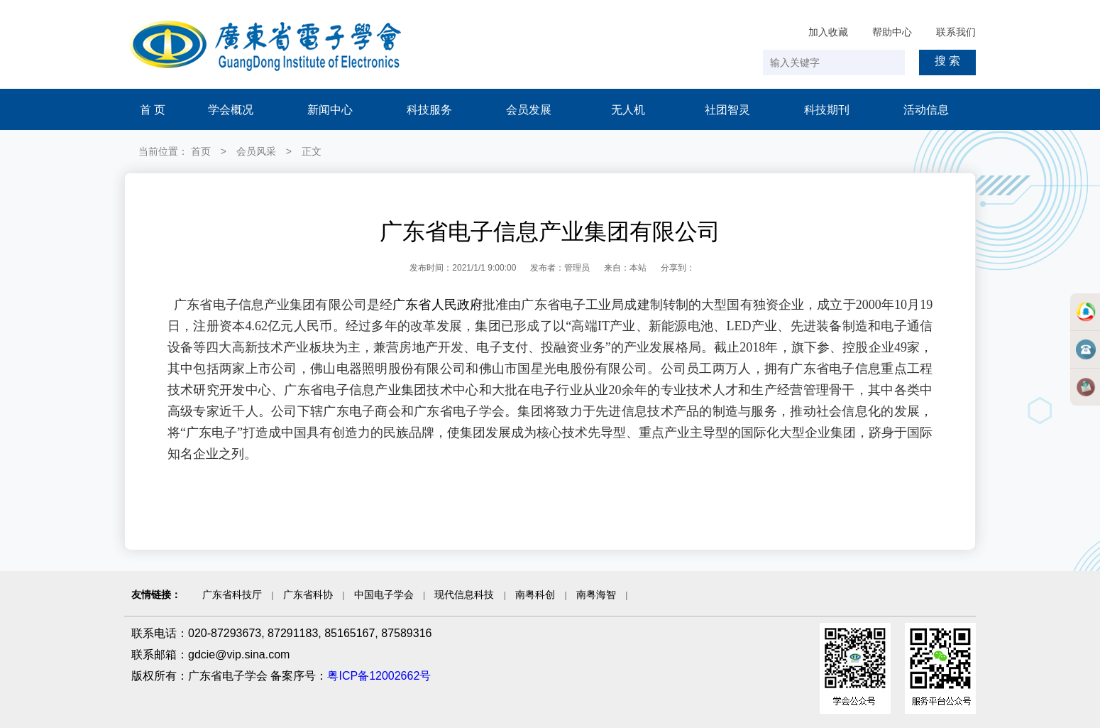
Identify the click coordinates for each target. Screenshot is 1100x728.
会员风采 (256, 151)
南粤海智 (596, 594)
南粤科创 (535, 594)
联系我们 (956, 32)
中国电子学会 (384, 594)
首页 (201, 151)
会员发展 (528, 110)
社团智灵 (727, 110)
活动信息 (926, 110)
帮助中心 (892, 32)
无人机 (628, 110)
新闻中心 (330, 110)
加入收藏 (828, 32)
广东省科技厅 (232, 594)
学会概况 (230, 110)
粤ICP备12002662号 (379, 676)
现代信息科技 (464, 594)
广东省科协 (308, 594)
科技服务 (429, 110)
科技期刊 (826, 110)
